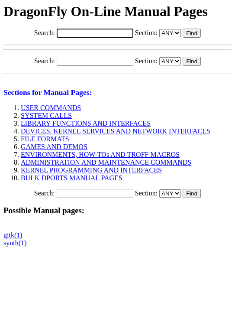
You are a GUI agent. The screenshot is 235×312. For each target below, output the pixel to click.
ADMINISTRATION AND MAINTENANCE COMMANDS (106, 162)
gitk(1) (13, 235)
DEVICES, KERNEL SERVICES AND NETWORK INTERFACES (115, 131)
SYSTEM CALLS (46, 115)
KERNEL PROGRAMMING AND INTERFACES (91, 170)
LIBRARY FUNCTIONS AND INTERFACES (86, 123)
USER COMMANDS (51, 107)
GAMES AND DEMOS (54, 146)
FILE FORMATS (45, 139)
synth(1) (14, 243)
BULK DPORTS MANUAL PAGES (71, 178)
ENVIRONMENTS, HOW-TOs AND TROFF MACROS (100, 154)
